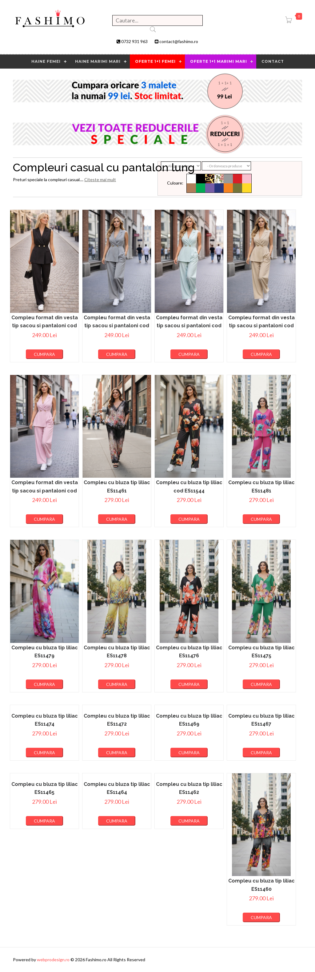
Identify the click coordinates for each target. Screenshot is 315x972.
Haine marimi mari (98, 61)
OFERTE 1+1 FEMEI (155, 61)
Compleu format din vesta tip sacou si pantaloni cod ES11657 (261, 326)
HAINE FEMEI (46, 61)
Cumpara (44, 354)
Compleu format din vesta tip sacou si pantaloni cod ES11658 (189, 326)
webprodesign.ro (53, 959)
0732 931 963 (134, 41)
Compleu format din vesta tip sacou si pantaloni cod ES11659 (117, 326)
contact (272, 61)
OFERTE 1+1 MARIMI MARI (218, 61)
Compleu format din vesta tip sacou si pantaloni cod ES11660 (44, 326)
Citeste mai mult (100, 179)
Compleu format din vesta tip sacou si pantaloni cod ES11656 (44, 491)
